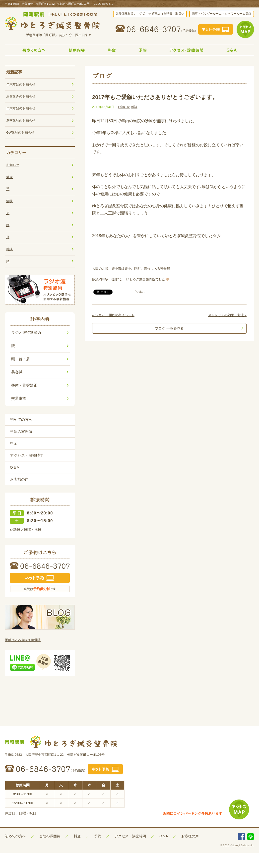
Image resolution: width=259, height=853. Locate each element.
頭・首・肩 (20, 359)
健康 (9, 177)
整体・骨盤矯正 (24, 385)
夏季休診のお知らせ (20, 120)
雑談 (134, 107)
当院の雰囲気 (21, 431)
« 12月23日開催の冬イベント (113, 315)
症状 (9, 201)
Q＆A (14, 467)
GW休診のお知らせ (20, 132)
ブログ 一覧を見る (169, 328)
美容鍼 (16, 372)
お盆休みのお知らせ (20, 96)
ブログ (103, 76)
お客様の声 (19, 479)
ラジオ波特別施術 (26, 332)
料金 (13, 443)
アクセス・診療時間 (27, 455)
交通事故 (18, 398)
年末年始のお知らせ (20, 84)
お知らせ (124, 107)
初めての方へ (21, 419)
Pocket (139, 292)
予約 (97, 836)
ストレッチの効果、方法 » (227, 315)
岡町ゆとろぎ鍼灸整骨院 (23, 640)
